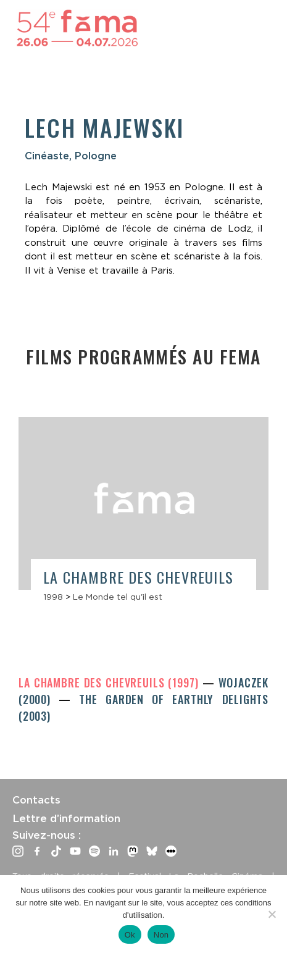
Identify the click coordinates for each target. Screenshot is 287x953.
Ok (130, 934)
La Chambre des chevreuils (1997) (110, 682)
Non (161, 934)
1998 (53, 597)
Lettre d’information (66, 818)
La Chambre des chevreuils (138, 577)
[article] (143, 515)
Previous (27, 486)
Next (259, 491)
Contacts (36, 800)
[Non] (271, 914)
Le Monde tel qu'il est (117, 597)
